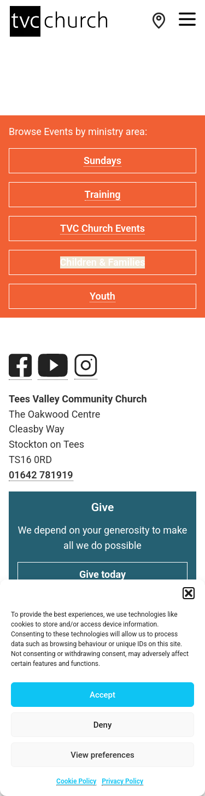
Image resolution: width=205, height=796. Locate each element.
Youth (102, 296)
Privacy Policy (122, 781)
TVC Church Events (102, 228)
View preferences (102, 755)
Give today (102, 574)
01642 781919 (41, 475)
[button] (188, 593)
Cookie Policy (76, 781)
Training (103, 194)
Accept (102, 695)
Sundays (102, 160)
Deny (102, 725)
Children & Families (102, 262)
